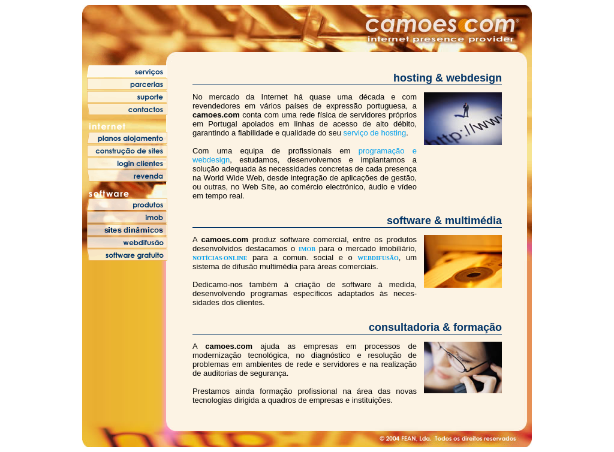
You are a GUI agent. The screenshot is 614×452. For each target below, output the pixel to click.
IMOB (307, 249)
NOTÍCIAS (207, 258)
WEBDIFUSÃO (377, 258)
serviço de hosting (375, 132)
